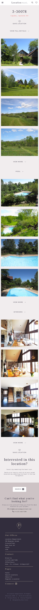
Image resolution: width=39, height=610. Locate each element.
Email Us (8, 558)
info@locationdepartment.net (19, 509)
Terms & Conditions (25, 595)
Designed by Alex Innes (20, 600)
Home (7, 573)
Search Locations (11, 575)
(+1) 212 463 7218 (19, 511)
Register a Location (12, 579)
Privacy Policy (12, 598)
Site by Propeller (26, 598)
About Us (8, 577)
